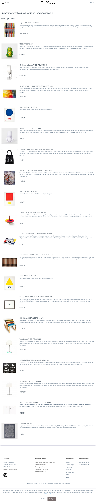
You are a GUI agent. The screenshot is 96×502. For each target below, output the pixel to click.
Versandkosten (84, 462)
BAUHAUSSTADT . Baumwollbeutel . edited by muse (36, 149)
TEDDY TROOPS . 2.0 (26, 44)
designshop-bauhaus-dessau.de (45, 462)
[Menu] (5, 3)
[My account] (78, 3)
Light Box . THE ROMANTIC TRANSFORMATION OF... (36, 86)
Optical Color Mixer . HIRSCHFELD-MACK (33, 213)
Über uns (69, 469)
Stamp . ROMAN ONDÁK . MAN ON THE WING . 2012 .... (37, 297)
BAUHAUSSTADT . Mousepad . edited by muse (34, 360)
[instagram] (5, 475)
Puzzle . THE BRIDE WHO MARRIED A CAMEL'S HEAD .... (37, 170)
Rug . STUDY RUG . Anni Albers (29, 23)
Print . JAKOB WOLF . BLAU (28, 191)
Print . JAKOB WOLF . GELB (28, 107)
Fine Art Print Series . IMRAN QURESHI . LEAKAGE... (36, 402)
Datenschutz (70, 472)
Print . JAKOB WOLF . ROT (28, 276)
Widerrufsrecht (84, 464)
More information (50, 494)
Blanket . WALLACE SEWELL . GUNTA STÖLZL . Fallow (37, 255)
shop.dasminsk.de (40, 471)
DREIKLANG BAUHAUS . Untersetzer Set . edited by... (36, 234)
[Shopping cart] (83, 3)
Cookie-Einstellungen (70, 463)
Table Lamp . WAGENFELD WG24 (30, 339)
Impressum (69, 467)
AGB (67, 477)
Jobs (67, 474)
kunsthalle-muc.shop (41, 469)
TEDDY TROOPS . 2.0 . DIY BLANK (30, 128)
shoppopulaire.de (40, 467)
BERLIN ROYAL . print (26, 423)
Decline (43, 499)
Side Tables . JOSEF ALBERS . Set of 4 (32, 318)
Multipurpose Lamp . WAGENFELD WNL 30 (33, 65)
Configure (52, 499)
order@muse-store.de (11, 469)
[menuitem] (78, 2)
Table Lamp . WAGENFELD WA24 (30, 381)
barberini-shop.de (40, 464)
